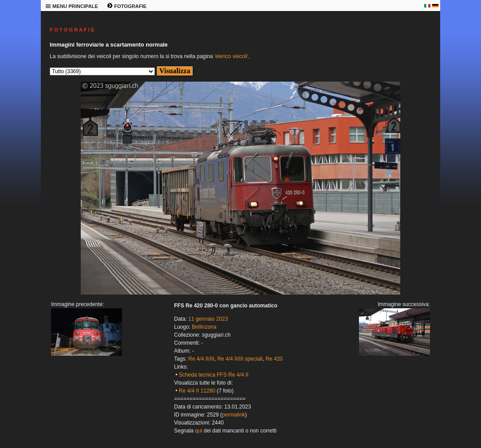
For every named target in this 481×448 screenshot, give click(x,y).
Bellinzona (204, 327)
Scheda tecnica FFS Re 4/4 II (213, 375)
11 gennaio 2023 (208, 319)
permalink (233, 415)
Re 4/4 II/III (201, 359)
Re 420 (274, 359)
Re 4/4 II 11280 (197, 391)
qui (198, 431)
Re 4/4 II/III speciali (240, 359)
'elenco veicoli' (231, 56)
